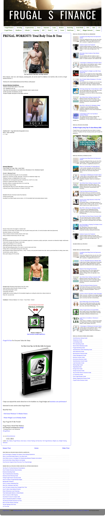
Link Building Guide (77, 342)
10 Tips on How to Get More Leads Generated (91, 293)
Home (36, 448)
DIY (43, 30)
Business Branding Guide (9, 472)
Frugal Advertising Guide (79, 347)
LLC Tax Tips (6, 506)
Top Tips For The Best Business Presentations (14, 468)
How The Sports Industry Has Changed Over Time (15, 487)
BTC (51, 510)
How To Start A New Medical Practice (12, 489)
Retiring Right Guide (78, 365)
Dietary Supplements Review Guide (81, 378)
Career (62, 30)
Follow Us (80, 510)
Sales (93, 27)
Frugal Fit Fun (7, 340)
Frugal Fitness (8, 30)
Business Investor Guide (79, 357)
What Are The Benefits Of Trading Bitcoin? (90, 166)
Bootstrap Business (18, 510)
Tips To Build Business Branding (10, 473)
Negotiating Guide (77, 366)
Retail (47, 510)
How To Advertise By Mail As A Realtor (12, 498)
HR (28, 510)
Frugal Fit (55, 510)
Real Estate (70, 30)
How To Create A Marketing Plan (10, 483)
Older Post (65, 448)
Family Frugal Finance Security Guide (12, 477)
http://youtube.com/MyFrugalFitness (36, 334)
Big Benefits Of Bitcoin (8, 481)
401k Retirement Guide (78, 351)
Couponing (36, 30)
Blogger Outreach (88, 30)
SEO (87, 27)
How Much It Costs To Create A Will (11, 496)
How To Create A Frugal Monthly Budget (12, 479)
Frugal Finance (6, 510)
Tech (78, 30)
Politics (31, 510)
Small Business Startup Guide (80, 338)
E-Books (36, 510)
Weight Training (63, 440)
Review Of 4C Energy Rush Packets (88, 268)
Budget (22, 427)
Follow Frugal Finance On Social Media (89, 309)
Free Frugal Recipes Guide (79, 376)
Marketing (70, 27)
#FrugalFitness (6, 431)
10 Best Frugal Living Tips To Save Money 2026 (87, 127)
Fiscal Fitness (61, 510)
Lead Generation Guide (78, 363)
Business (61, 27)
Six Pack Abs (39, 440)
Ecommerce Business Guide (80, 359)
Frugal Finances (9, 27)
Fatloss (11, 440)
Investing (19, 27)
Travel (49, 30)
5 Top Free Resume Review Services (88, 191)
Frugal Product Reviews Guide (80, 380)
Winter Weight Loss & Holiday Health (15, 417)
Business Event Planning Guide (10, 475)
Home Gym (23, 440)
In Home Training (31, 440)
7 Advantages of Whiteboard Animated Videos (90, 62)
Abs (7, 440)
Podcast (43, 510)
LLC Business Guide (78, 374)
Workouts (5, 442)
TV (39, 510)
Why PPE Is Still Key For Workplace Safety (90, 105)
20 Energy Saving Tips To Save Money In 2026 (91, 88)
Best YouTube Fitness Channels (10, 502)
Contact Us (86, 510)
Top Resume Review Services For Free (12, 500)
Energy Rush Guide (77, 368)
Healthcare (19, 30)
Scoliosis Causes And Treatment (87, 44)
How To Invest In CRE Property (10, 494)
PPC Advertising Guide (78, 343)
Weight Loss (56, 440)
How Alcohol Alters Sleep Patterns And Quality (14, 460)
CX (99, 27)
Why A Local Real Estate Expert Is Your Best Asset (15, 456)
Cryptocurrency (29, 27)
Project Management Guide (79, 355)
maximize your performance (58, 401)
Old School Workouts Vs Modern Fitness (15, 413)
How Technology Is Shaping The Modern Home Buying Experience (19, 454)
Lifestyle (27, 30)
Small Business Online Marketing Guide (82, 349)
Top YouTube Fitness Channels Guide (82, 372)
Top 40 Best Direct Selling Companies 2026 (90, 97)
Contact (98, 30)
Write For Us (72, 510)
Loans (54, 27)
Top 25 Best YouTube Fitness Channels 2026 (90, 216)
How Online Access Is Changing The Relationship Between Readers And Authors (22, 458)
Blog (67, 510)
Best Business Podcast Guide (80, 353)
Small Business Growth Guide (80, 361)
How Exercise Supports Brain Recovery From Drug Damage (17, 462)
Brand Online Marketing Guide (80, 345)
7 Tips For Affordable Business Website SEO (90, 260)
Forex (38, 27)
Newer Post (7, 448)
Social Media (79, 27)
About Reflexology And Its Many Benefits (89, 301)
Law (56, 30)
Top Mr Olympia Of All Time (9, 504)
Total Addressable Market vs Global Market (13, 493)
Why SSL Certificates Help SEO (10, 485)
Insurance (46, 27)
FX (76, 510)
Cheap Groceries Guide (78, 370)
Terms (24, 510)
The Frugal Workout (47, 440)
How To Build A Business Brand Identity (12, 470)
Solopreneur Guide (77, 340)
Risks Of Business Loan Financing (11, 491)
